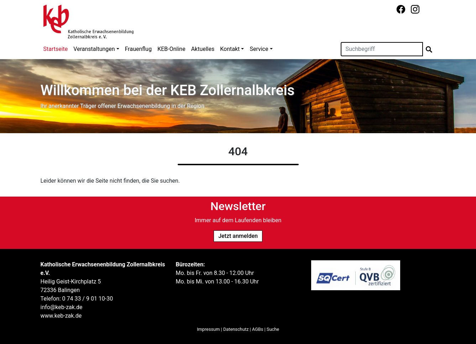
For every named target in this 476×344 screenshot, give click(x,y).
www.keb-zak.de (61, 315)
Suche (273, 329)
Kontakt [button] (230, 49)
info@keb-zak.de (62, 307)
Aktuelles (203, 49)
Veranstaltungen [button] (94, 49)
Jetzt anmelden (238, 236)
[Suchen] (382, 49)
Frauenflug (138, 49)
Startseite (55, 49)
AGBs (257, 329)
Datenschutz (236, 329)
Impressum (208, 329)
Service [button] (259, 49)
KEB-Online (171, 49)
